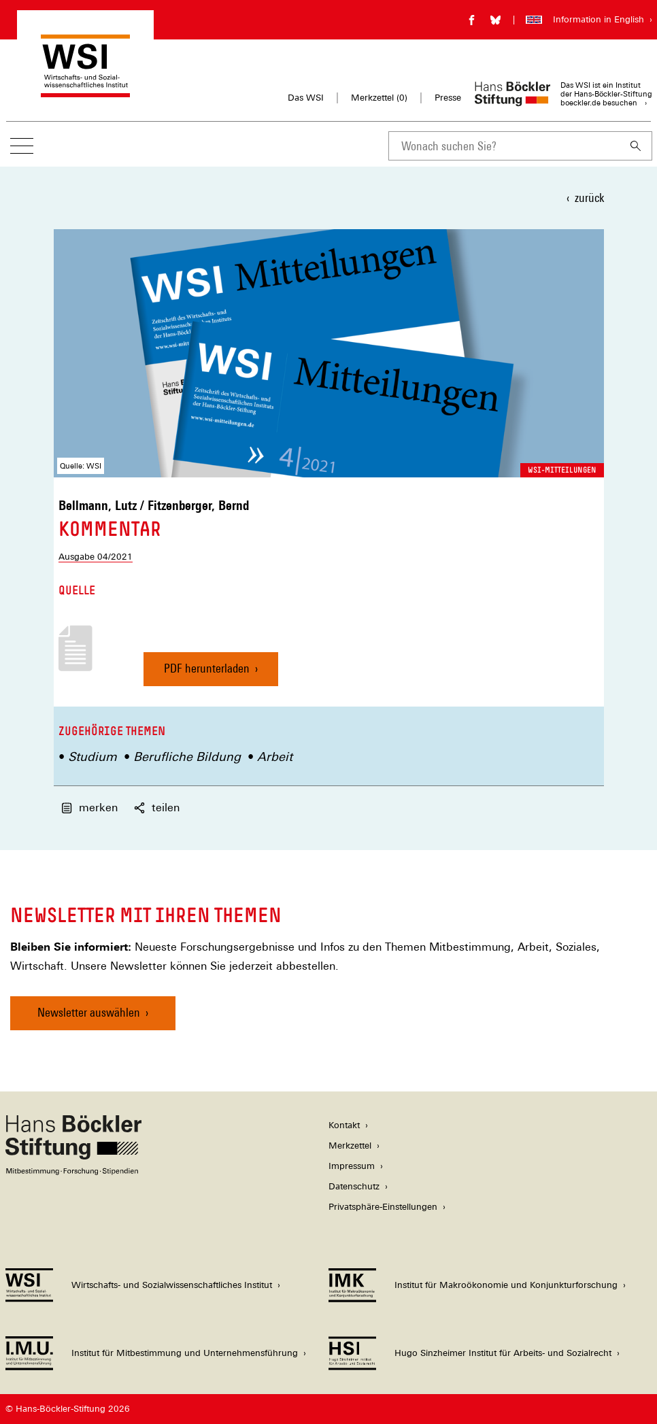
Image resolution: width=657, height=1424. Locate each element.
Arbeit (274, 756)
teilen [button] (157, 807)
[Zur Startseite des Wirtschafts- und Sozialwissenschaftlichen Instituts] (85, 91)
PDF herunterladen (207, 673)
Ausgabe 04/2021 (95, 557)
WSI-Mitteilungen (562, 470)
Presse (448, 97)
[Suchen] (636, 145)
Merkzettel (349, 1145)
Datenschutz (354, 1186)
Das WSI (306, 97)
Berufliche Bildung (187, 756)
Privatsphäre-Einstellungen (382, 1207)
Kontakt (344, 1125)
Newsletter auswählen (88, 1012)
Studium (92, 756)
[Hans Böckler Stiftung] (73, 1171)
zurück (589, 197)
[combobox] (504, 145)
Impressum (351, 1166)
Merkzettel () (379, 97)
